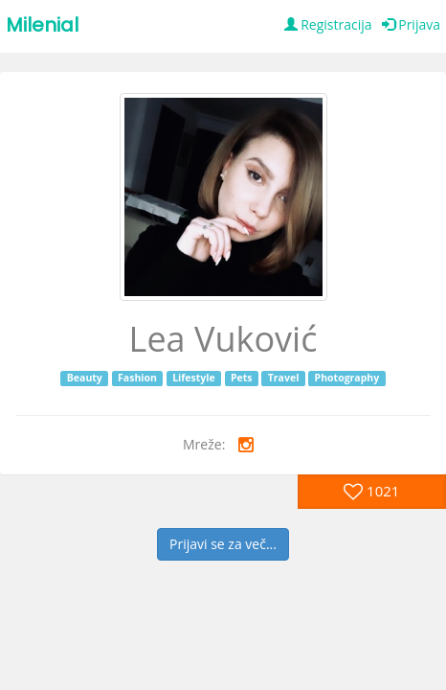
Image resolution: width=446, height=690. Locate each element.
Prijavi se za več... (223, 544)
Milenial (42, 25)
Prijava (411, 24)
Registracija (328, 24)
